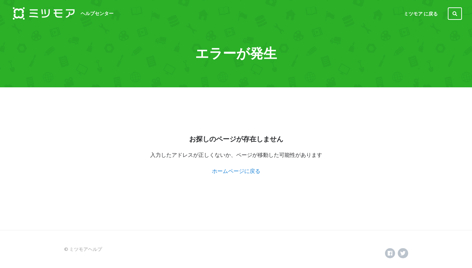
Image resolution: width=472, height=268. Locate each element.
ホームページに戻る (236, 171)
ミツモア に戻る (421, 13)
